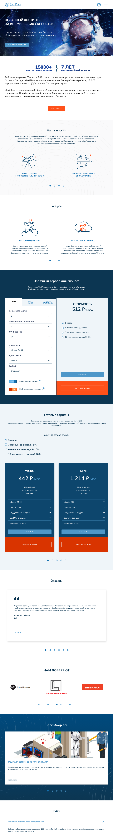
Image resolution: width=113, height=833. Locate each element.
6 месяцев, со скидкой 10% (75, 332)
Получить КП (56, 108)
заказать (29, 532)
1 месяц (67, 323)
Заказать (82, 374)
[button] (105, 5)
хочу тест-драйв (82, 388)
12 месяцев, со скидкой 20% (76, 337)
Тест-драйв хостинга (17, 45)
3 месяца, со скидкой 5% (74, 327)
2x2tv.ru (19, 632)
